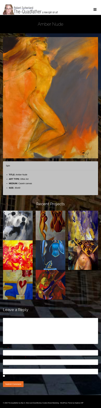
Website (6, 366)
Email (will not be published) (14, 357)
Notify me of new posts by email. (18, 376)
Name (5, 348)
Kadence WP (79, 403)
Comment (6, 316)
